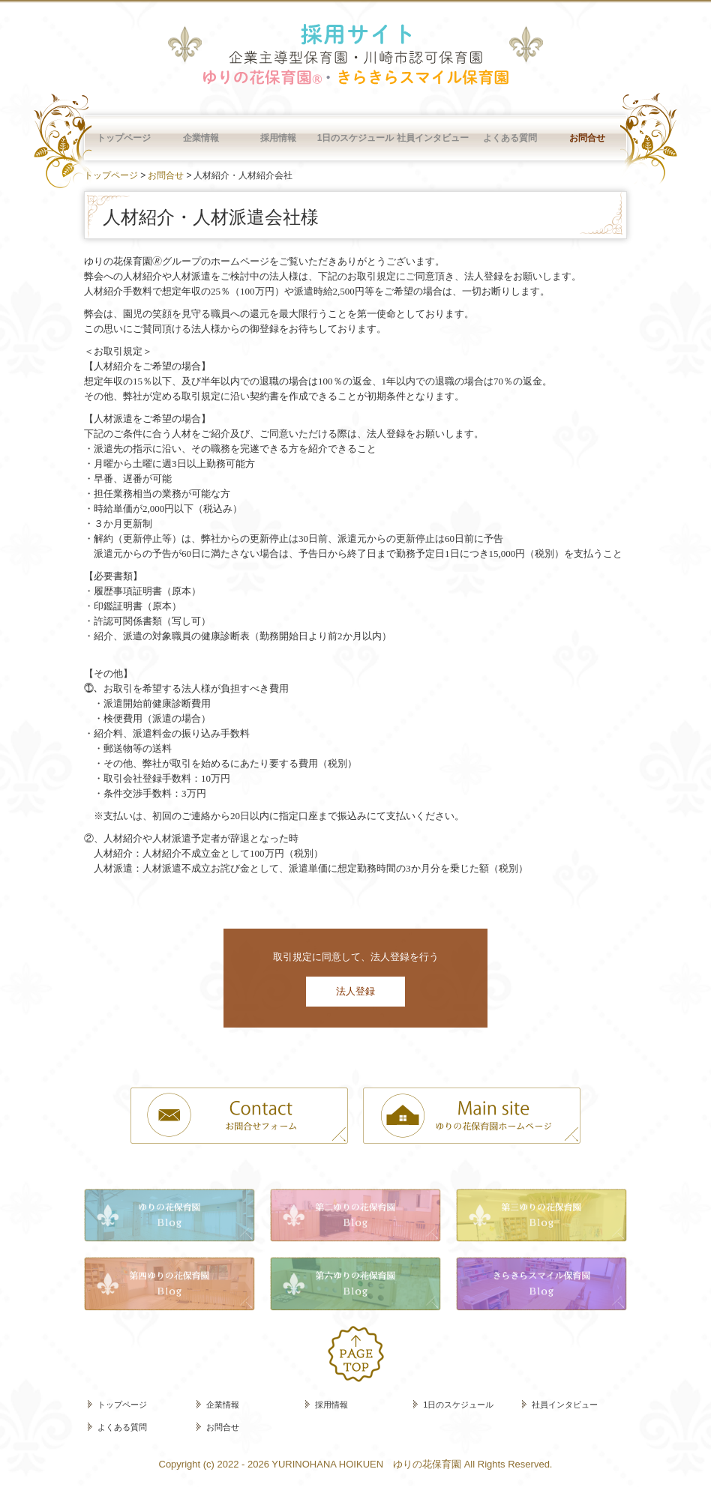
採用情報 (278, 138)
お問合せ (587, 138)
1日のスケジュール (355, 138)
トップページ (124, 138)
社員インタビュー (433, 138)
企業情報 (201, 138)
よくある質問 (510, 138)
